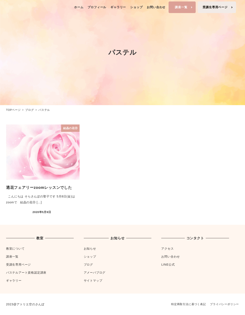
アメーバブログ (95, 272)
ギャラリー (14, 280)
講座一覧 (12, 256)
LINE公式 (168, 264)
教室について (15, 248)
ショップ (90, 256)
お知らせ (90, 248)
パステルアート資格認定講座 (26, 272)
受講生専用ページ (18, 264)
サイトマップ (93, 280)
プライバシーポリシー (224, 304)
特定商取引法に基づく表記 (188, 304)
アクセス (167, 248)
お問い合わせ (170, 256)
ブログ (88, 264)
